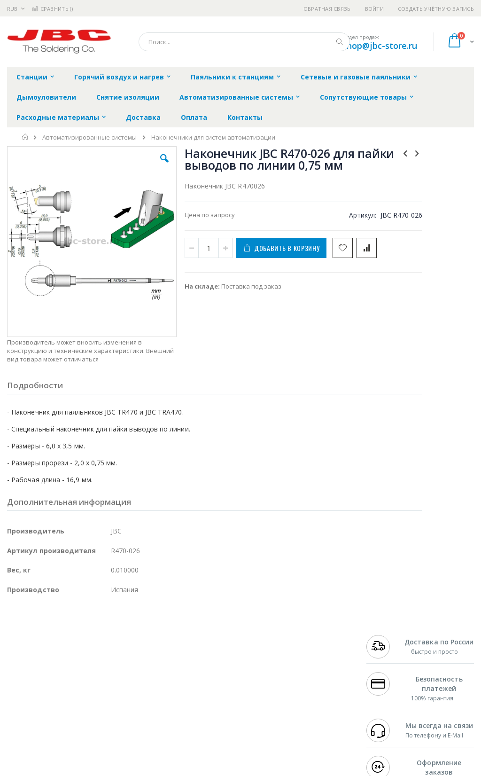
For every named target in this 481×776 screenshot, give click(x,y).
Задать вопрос (189, 703)
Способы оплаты (312, 685)
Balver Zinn (23, 676)
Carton (112, 694)
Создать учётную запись (436, 8)
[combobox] (244, 41)
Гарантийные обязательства (211, 639)
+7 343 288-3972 (390, 667)
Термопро (112, 648)
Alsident (135, 639)
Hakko (16, 639)
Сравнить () (52, 8)
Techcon (87, 712)
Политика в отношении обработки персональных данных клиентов (219, 681)
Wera (80, 731)
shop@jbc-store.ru (379, 45)
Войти (374, 8)
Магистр (19, 657)
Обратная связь (327, 8)
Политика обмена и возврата (211, 657)
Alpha (56, 676)
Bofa (14, 648)
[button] (137, 165)
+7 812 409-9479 (390, 648)
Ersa (40, 639)
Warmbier (52, 712)
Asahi (108, 676)
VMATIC (118, 712)
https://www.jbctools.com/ (149, 769)
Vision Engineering (33, 694)
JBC (60, 639)
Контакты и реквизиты (304, 644)
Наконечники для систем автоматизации (213, 137)
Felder (83, 676)
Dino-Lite (81, 694)
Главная (25, 137)
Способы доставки (315, 667)
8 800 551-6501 (392, 676)
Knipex (53, 731)
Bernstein (21, 731)
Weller (106, 639)
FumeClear (45, 648)
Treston (18, 712)
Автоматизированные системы (89, 137)
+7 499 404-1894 (390, 639)
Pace (81, 639)
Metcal (78, 648)
